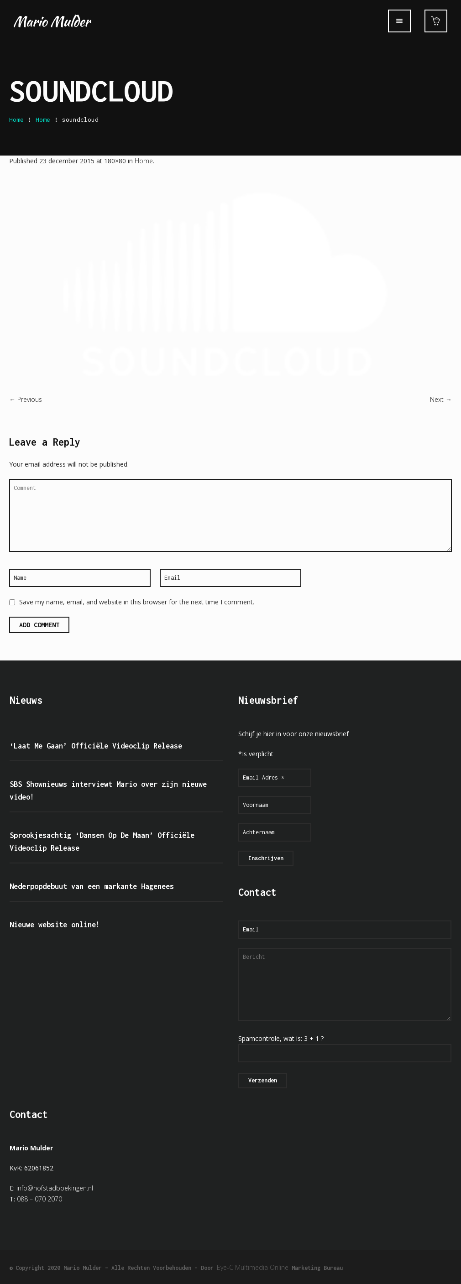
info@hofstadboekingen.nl (54, 1188)
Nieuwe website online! (55, 924)
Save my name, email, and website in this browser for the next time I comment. (136, 602)
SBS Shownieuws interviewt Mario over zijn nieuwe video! (108, 790)
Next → (441, 399)
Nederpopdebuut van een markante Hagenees (92, 886)
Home (16, 119)
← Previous (25, 399)
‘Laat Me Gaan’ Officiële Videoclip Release (96, 746)
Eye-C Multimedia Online (252, 1267)
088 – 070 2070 (39, 1199)
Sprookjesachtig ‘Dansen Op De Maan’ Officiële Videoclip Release (102, 841)
